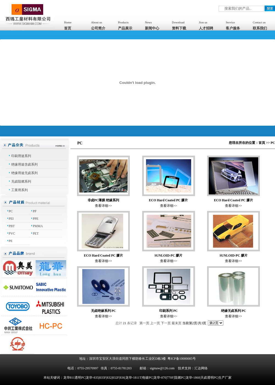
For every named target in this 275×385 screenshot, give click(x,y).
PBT (12, 226)
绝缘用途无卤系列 (24, 173)
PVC (12, 233)
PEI (11, 219)
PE (11, 241)
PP (34, 211)
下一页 (166, 323)
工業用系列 (19, 190)
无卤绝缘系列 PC (103, 311)
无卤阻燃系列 (21, 181)
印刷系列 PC (168, 311)
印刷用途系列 (21, 156)
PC (11, 211)
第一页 (144, 323)
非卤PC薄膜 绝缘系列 (103, 200)
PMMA (38, 226)
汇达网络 (201, 368)
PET (35, 233)
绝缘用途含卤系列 (24, 164)
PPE (35, 219)
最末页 (177, 323)
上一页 (155, 323)
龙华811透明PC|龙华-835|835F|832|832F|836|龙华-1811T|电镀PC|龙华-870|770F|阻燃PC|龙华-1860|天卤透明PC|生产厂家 (147, 378)
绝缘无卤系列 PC (233, 311)
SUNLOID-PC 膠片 (169, 255)
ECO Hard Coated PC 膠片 (168, 200)
